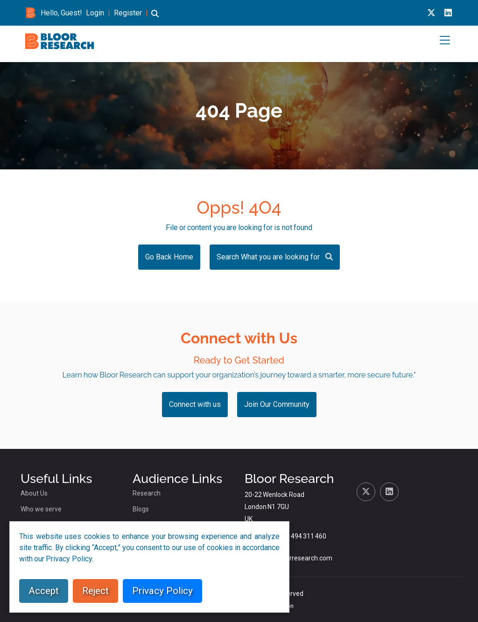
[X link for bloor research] (431, 12)
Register (128, 12)
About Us (34, 493)
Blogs (141, 509)
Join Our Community (276, 404)
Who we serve (41, 509)
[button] (155, 18)
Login (95, 12)
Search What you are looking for (275, 256)
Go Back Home (169, 256)
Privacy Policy (162, 590)
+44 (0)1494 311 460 (296, 536)
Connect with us (195, 404)
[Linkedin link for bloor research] (448, 12)
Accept (43, 590)
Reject (95, 590)
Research (147, 493)
